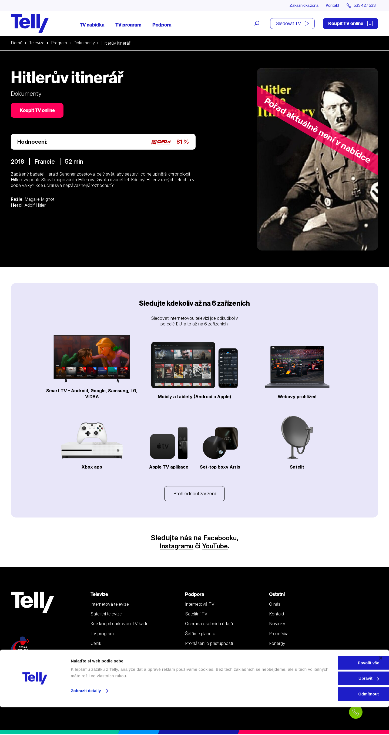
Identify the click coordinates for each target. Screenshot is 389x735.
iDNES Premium (284, 654)
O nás (274, 605)
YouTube (217, 546)
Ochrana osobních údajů (209, 624)
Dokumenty (86, 43)
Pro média (279, 634)
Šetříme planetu (200, 634)
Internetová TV (199, 605)
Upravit (330, 706)
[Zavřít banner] (381, 686)
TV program (128, 25)
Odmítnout (330, 721)
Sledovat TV (292, 24)
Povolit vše (330, 690)
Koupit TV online (350, 24)
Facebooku (220, 538)
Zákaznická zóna (299, 5)
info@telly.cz (26, 676)
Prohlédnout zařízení (194, 494)
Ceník (95, 644)
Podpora (162, 25)
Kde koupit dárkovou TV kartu (119, 624)
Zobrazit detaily (86, 718)
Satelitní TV (196, 614)
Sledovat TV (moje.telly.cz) (116, 654)
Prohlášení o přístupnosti (209, 644)
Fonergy (277, 644)
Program (60, 43)
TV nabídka (92, 25)
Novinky (277, 624)
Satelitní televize (106, 614)
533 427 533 (26, 668)
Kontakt (330, 5)
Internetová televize (109, 605)
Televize (37, 43)
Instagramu (175, 546)
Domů (17, 43)
